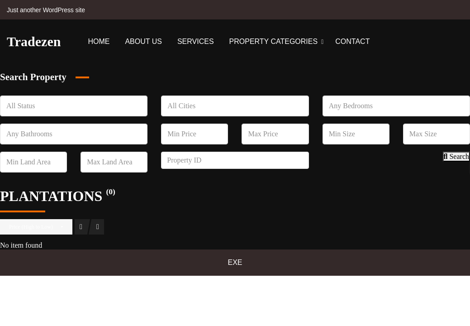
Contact (352, 41)
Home (98, 41)
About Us (143, 41)
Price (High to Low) (31, 227)
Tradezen (34, 41)
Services (195, 41)
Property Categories (273, 41)
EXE (235, 262)
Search (456, 156)
